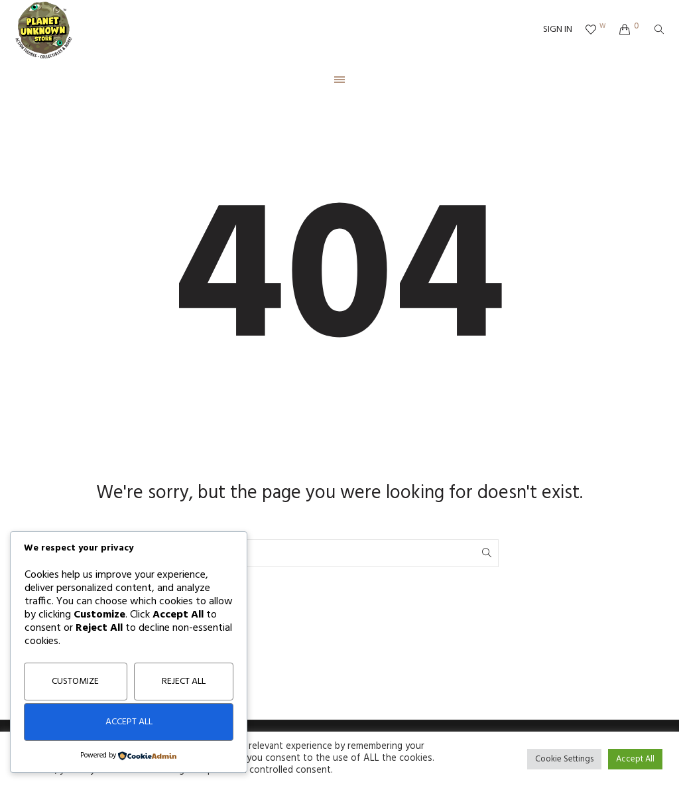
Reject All (184, 681)
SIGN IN (557, 29)
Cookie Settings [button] (564, 759)
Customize (75, 681)
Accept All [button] (635, 759)
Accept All (129, 722)
